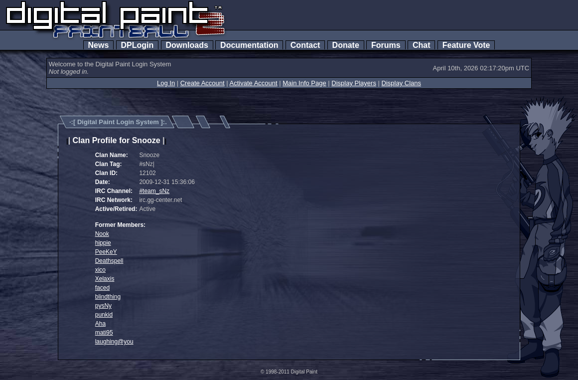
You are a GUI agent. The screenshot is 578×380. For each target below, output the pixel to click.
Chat (421, 45)
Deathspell (109, 260)
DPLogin (137, 45)
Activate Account (254, 83)
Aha (100, 323)
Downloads (187, 45)
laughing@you (114, 341)
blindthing (108, 296)
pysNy (103, 305)
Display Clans (401, 83)
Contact (305, 45)
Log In (166, 83)
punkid (104, 314)
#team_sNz (154, 191)
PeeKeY (106, 251)
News (99, 45)
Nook (102, 233)
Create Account (202, 83)
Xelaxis (105, 278)
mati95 (104, 332)
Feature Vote (466, 45)
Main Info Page (304, 83)
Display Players (353, 83)
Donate (346, 45)
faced (102, 287)
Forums (386, 45)
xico (100, 269)
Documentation (249, 45)
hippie (103, 242)
